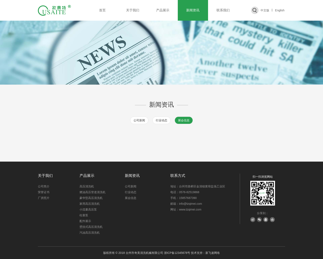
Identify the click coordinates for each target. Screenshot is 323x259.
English (279, 10)
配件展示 (85, 221)
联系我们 (223, 10)
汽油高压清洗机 (90, 232)
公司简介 (43, 186)
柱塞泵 (84, 215)
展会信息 (184, 120)
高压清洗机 (87, 186)
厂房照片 (43, 198)
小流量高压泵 (88, 209)
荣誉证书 (43, 192)
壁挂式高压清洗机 (91, 226)
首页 (102, 10)
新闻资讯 (192, 10)
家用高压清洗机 (90, 203)
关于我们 (132, 10)
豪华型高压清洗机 (91, 198)
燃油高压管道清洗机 (92, 192)
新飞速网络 (212, 252)
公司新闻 (139, 120)
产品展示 (162, 10)
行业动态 (161, 120)
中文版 (265, 10)
